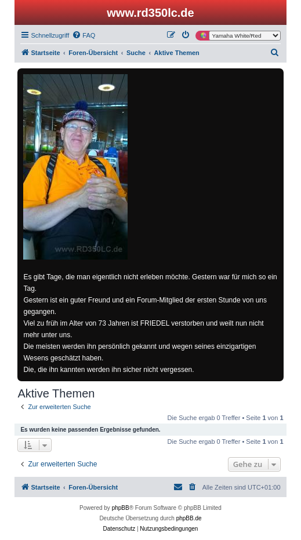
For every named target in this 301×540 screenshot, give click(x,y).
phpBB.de (189, 518)
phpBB (120, 508)
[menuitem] (83, 35)
